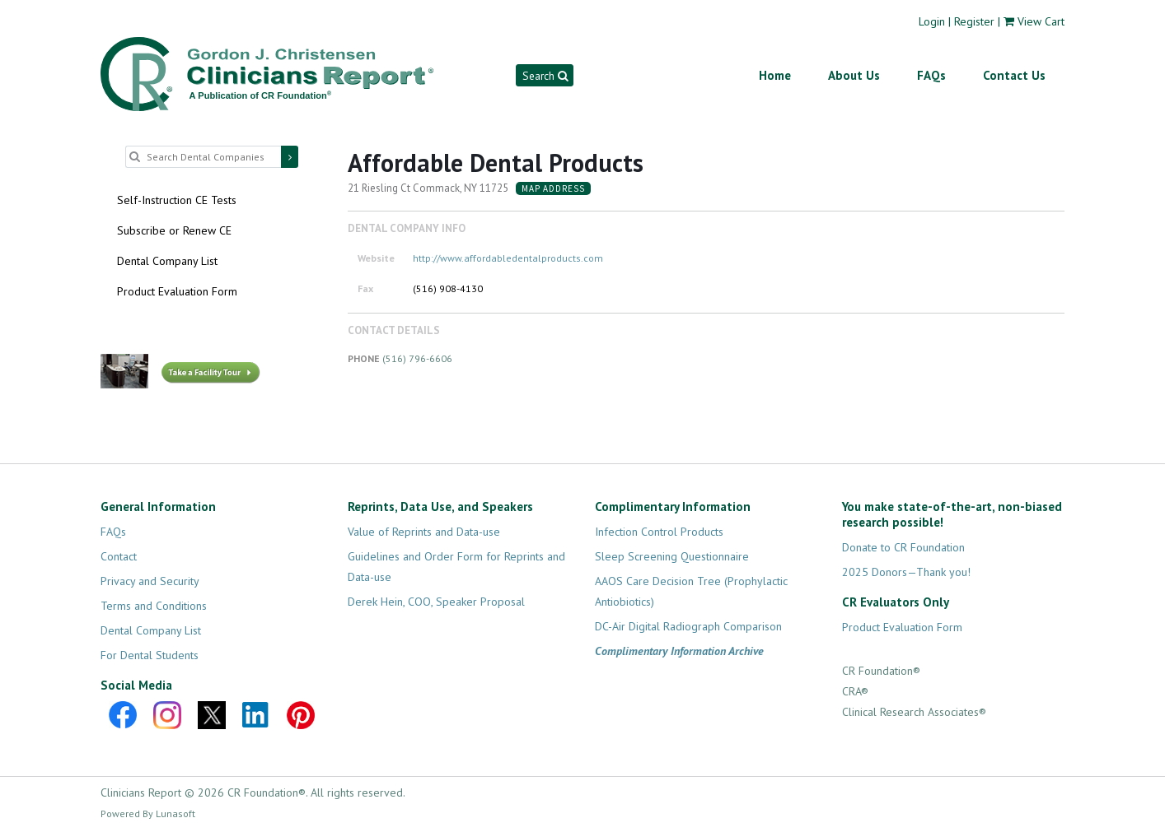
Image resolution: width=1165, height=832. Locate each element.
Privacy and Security (150, 581)
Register (974, 21)
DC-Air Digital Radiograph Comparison (688, 626)
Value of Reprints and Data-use (424, 531)
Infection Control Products (659, 531)
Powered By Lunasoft (148, 813)
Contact (119, 556)
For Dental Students (150, 655)
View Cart (1041, 21)
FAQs (931, 75)
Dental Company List (167, 260)
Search (545, 75)
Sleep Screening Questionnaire (672, 556)
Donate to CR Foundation (903, 547)
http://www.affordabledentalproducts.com (508, 258)
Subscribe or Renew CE (174, 230)
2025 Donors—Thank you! (906, 572)
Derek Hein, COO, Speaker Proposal (436, 601)
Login (932, 21)
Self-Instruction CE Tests (176, 200)
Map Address (553, 188)
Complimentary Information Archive (679, 651)
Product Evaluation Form (177, 291)
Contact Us (1014, 75)
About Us (854, 75)
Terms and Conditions (154, 605)
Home (775, 75)
